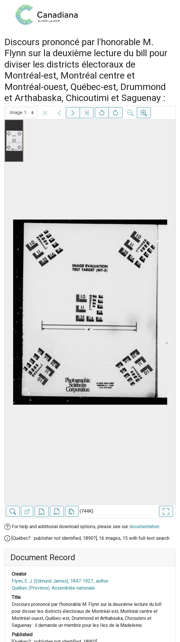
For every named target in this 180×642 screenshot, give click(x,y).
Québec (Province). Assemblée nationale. (54, 588)
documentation (144, 526)
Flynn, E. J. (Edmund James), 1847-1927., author (60, 581)
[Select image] (21, 112)
